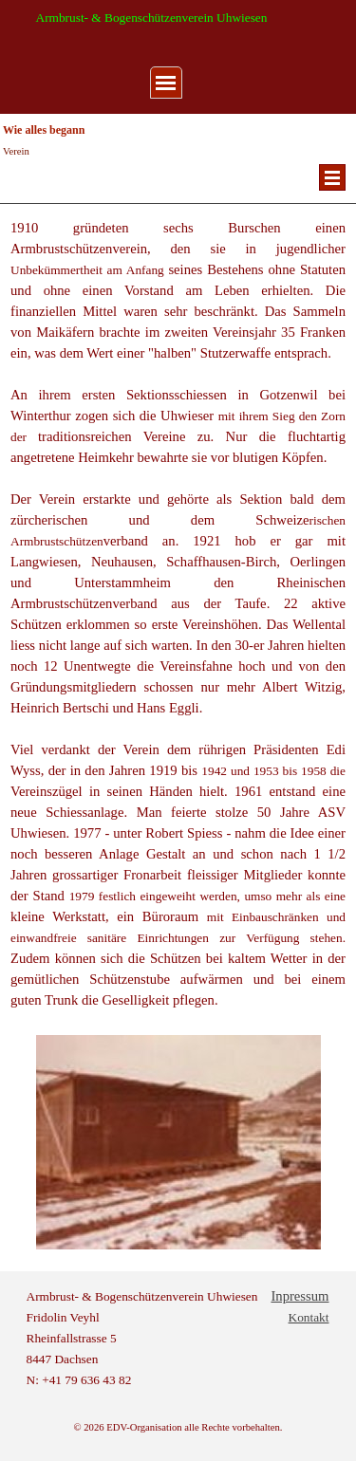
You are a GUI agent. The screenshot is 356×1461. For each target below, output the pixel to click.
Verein (16, 151)
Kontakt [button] (309, 1317)
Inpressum (299, 1296)
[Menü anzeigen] (166, 82)
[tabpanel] (178, 203)
